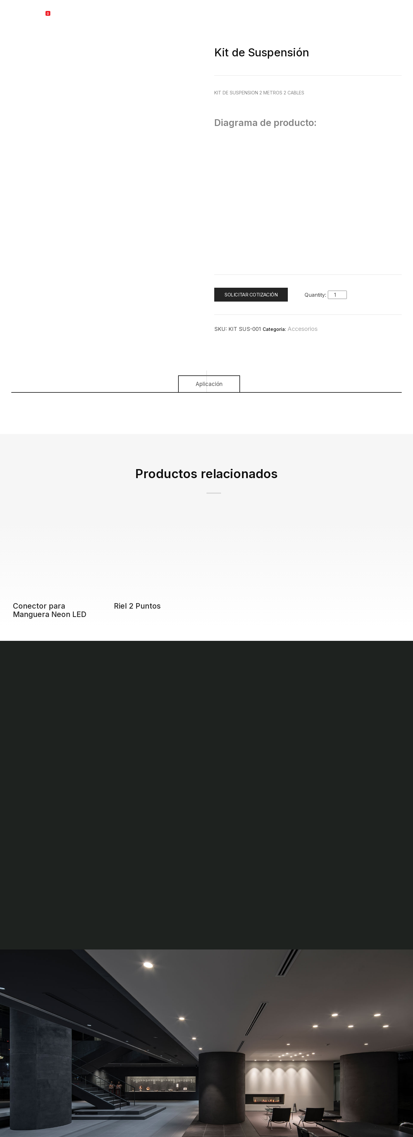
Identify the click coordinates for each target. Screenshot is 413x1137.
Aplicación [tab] (209, 384)
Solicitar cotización (251, 295)
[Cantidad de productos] (337, 295)
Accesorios (302, 328)
